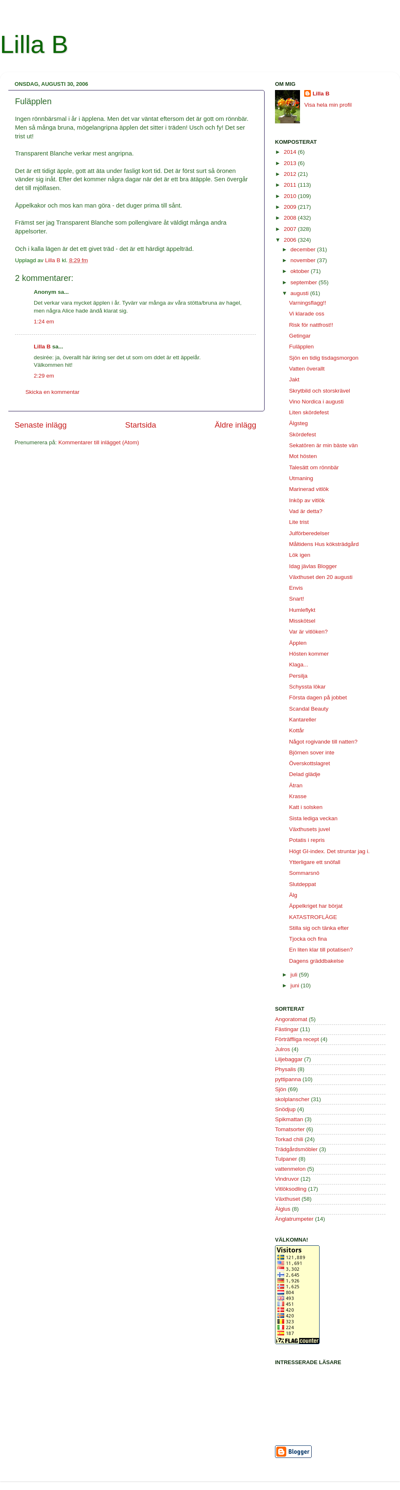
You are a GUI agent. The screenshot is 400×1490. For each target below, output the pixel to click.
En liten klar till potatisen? (321, 950)
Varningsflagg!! (307, 303)
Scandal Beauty (309, 709)
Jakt (294, 379)
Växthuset (287, 1199)
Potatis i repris (307, 840)
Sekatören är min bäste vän (323, 445)
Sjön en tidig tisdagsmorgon (324, 358)
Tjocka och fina (308, 939)
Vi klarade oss (307, 314)
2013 (291, 163)
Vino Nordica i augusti (316, 401)
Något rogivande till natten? (323, 742)
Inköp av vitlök (307, 500)
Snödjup (285, 1109)
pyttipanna (288, 1079)
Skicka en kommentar (52, 392)
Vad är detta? (305, 511)
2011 (291, 185)
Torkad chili (289, 1139)
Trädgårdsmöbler (296, 1149)
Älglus (282, 1209)
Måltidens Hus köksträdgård (324, 544)
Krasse (298, 796)
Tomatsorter (290, 1129)
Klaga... (298, 664)
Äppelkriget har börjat (315, 906)
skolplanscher (292, 1099)
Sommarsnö (304, 873)
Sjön (280, 1089)
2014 (291, 152)
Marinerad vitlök (309, 489)
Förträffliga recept (297, 1039)
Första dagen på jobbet (318, 697)
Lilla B (34, 44)
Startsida (140, 425)
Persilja (298, 676)
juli (294, 975)
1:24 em (44, 321)
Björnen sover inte (312, 752)
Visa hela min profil (328, 105)
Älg (293, 895)
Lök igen (299, 555)
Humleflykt (302, 610)
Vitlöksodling (291, 1189)
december (303, 249)
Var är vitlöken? (308, 632)
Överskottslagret (309, 763)
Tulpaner (286, 1159)
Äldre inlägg (235, 425)
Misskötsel (302, 621)
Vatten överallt (307, 369)
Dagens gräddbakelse (316, 961)
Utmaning (301, 478)
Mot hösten (303, 456)
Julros (282, 1049)
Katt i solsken (305, 807)
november (303, 260)
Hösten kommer (309, 654)
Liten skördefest (309, 412)
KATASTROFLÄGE (313, 917)
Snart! (296, 599)
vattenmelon (290, 1169)
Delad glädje (304, 774)
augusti (300, 293)
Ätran (295, 785)
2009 (291, 207)
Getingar (300, 336)
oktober (300, 271)
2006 (291, 240)
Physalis (285, 1069)
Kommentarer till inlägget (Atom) (98, 442)
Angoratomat (291, 1019)
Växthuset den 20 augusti (320, 577)
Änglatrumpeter (294, 1219)
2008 (291, 218)
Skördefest (302, 434)
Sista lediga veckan (313, 818)
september (304, 282)
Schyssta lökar (307, 687)
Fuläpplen (301, 346)
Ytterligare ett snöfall (314, 862)
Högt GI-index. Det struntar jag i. (329, 851)
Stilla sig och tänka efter (319, 928)
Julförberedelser (309, 533)
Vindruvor (287, 1179)
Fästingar (286, 1029)
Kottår (296, 730)
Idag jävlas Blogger (313, 566)
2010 (291, 196)
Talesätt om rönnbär (314, 467)
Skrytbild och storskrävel (319, 391)
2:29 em (44, 376)
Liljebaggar (288, 1059)
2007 (291, 229)
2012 (291, 174)
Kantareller (302, 719)
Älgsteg (298, 423)
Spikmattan (289, 1119)
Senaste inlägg (41, 425)
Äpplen (298, 643)
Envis (296, 588)
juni (295, 985)
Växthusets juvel (309, 829)
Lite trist (299, 522)
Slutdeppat (302, 884)
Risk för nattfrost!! (311, 325)
